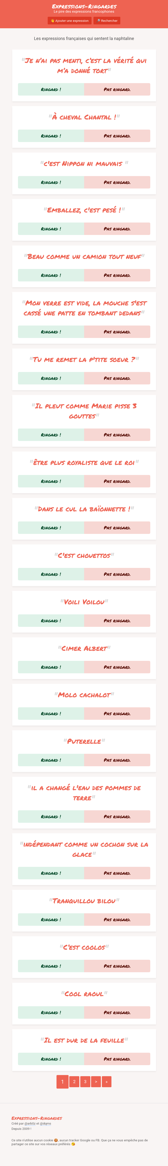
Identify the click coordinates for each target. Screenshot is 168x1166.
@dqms (45, 1123)
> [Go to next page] (96, 1081)
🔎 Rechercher (107, 21)
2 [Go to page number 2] (74, 1081)
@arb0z (29, 1123)
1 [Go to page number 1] (62, 1082)
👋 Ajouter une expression (70, 21)
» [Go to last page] (107, 1081)
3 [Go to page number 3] (85, 1081)
